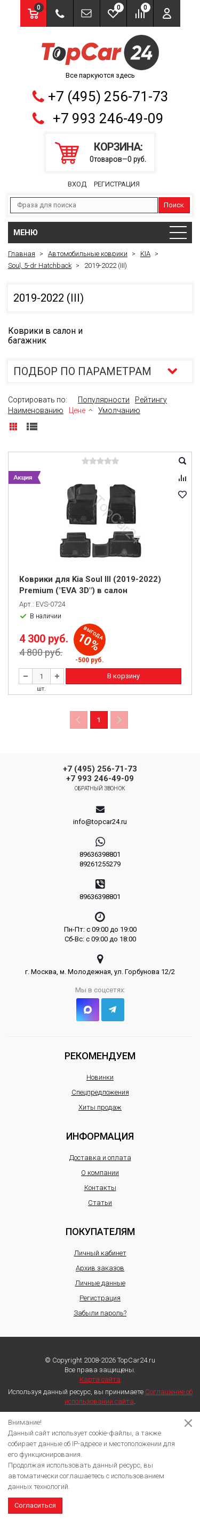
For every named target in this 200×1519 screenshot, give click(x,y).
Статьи (100, 1203)
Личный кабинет (100, 1253)
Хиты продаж (100, 1107)
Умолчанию (119, 410)
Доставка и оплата (100, 1158)
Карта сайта (100, 1379)
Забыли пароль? (100, 1313)
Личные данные (100, 1283)
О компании (100, 1173)
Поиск (174, 205)
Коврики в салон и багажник (45, 336)
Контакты (100, 1188)
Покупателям (100, 1231)
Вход (77, 184)
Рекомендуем (100, 1055)
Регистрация (117, 184)
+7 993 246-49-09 (108, 118)
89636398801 (100, 854)
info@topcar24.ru (100, 822)
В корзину (123, 676)
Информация (100, 1136)
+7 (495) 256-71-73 (108, 96)
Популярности (104, 399)
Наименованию (35, 410)
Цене (77, 410)
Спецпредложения (100, 1092)
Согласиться (35, 1505)
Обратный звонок (100, 788)
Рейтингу (151, 399)
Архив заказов (100, 1268)
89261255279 (100, 864)
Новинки (100, 1077)
